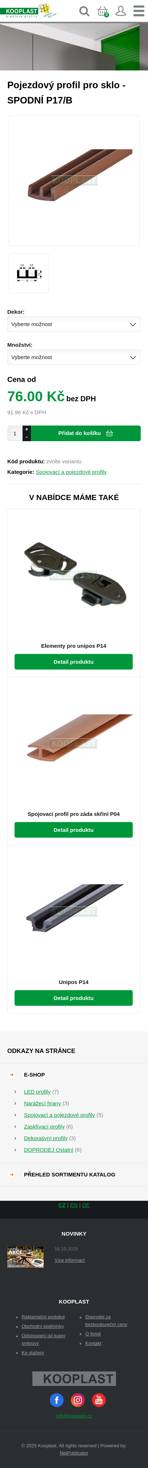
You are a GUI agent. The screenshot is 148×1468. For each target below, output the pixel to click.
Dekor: (16, 312)
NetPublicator (74, 1453)
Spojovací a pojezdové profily (71, 472)
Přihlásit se (121, 11)
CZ (61, 1205)
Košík (108, 17)
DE (86, 1205)
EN (74, 1205)
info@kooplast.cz (74, 1416)
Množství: (19, 345)
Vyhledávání (84, 11)
